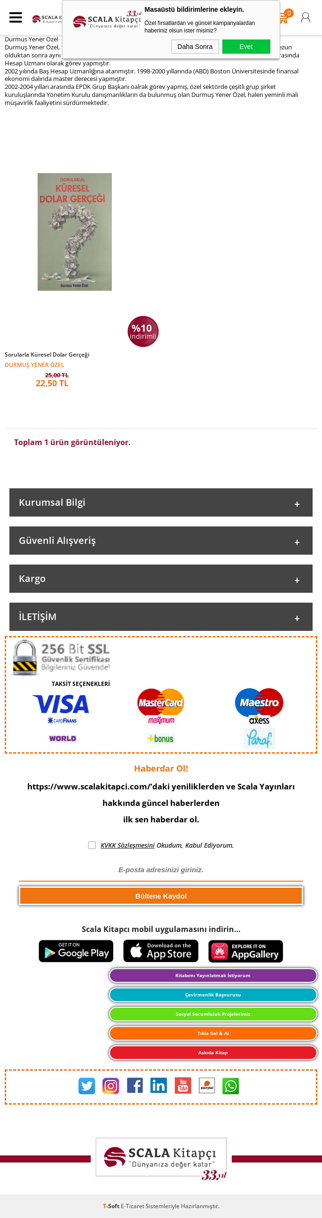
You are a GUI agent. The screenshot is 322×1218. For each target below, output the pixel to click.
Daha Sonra (195, 46)
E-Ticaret (132, 1206)
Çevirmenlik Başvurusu (213, 994)
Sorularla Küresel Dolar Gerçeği (47, 355)
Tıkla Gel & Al (213, 1033)
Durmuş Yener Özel (34, 364)
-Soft (112, 1206)
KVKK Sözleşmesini (128, 845)
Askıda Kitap (213, 1052)
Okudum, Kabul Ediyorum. (161, 845)
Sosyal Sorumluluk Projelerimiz (213, 1014)
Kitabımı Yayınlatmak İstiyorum (213, 975)
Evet (245, 46)
